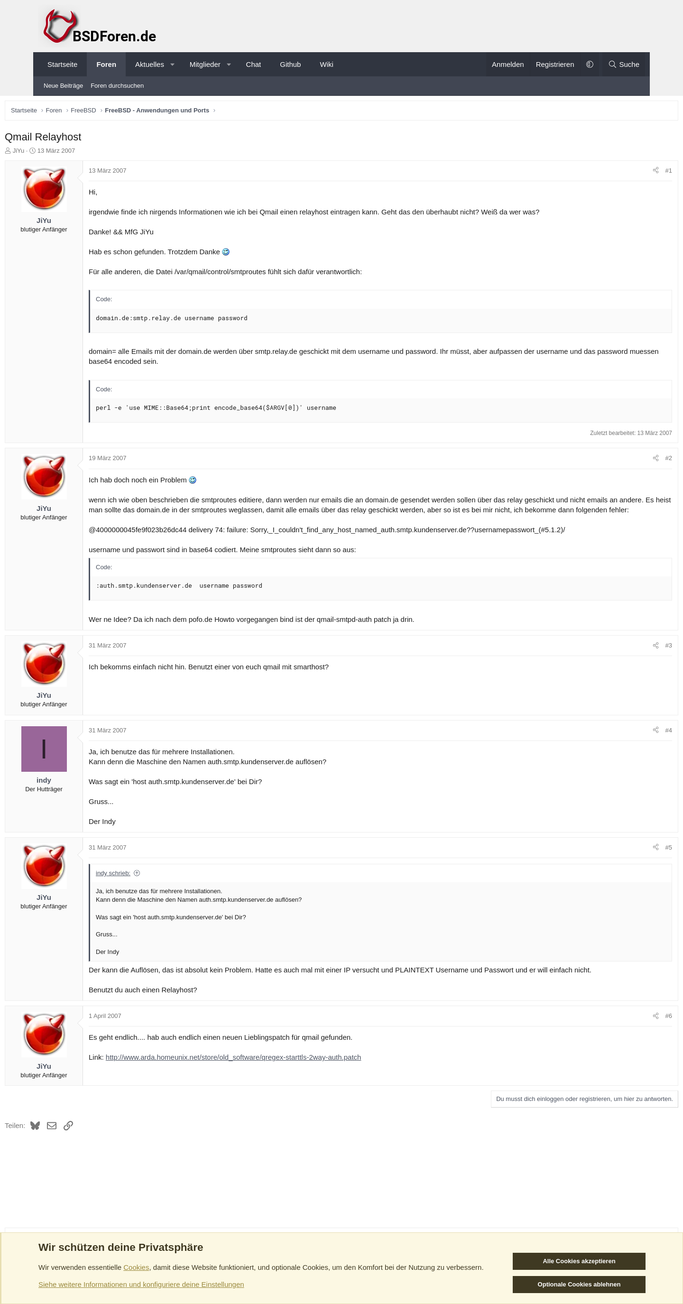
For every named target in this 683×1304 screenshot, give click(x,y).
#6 (633, 1028)
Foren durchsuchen (117, 85)
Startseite (62, 64)
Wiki (326, 64)
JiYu (54, 153)
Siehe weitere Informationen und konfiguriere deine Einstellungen (141, 1284)
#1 (633, 172)
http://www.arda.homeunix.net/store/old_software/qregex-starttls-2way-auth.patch (269, 1069)
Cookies (136, 1267)
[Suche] (623, 64)
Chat (253, 64)
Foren (106, 64)
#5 (633, 859)
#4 (633, 742)
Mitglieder (205, 64)
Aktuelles (149, 64)
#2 (633, 460)
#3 (633, 657)
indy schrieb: (148, 885)
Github (290, 64)
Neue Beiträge (63, 85)
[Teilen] (620, 173)
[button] (172, 64)
